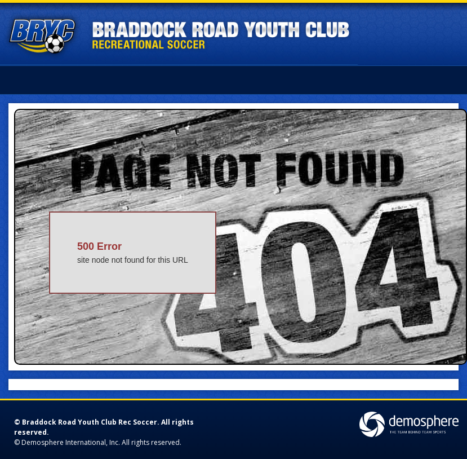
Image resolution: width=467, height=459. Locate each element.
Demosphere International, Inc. (70, 442)
